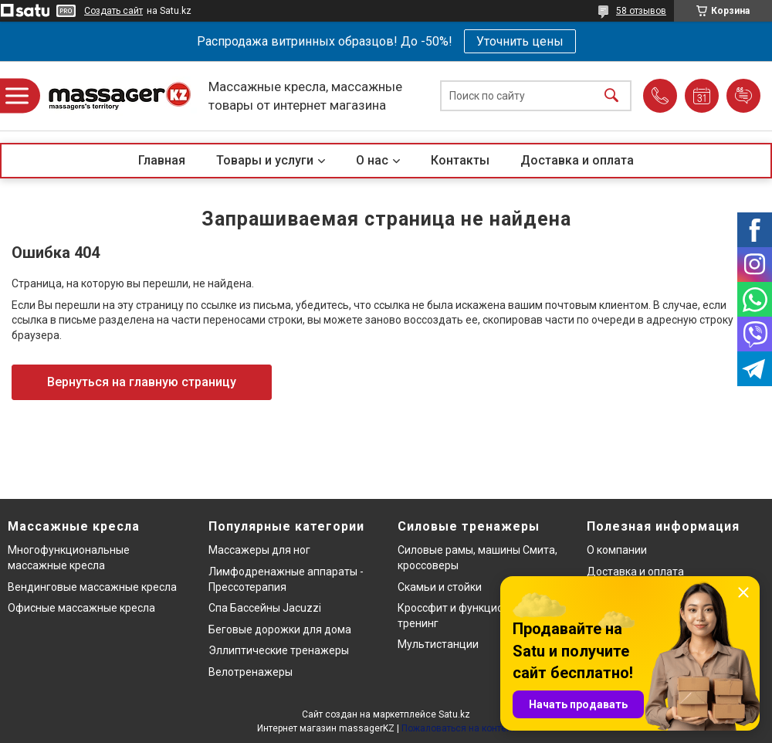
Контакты (460, 160)
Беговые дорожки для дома (279, 629)
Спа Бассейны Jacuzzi (264, 608)
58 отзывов (641, 10)
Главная (161, 160)
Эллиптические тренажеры (278, 650)
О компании (617, 550)
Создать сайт (113, 10)
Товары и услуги (264, 160)
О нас (372, 160)
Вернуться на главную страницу (141, 382)
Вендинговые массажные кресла (92, 587)
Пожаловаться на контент (458, 728)
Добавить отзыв (743, 96)
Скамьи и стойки (440, 587)
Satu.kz (454, 714)
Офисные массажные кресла (81, 608)
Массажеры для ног (259, 550)
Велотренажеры (250, 672)
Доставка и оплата (577, 160)
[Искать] (611, 96)
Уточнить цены (520, 41)
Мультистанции (438, 644)
